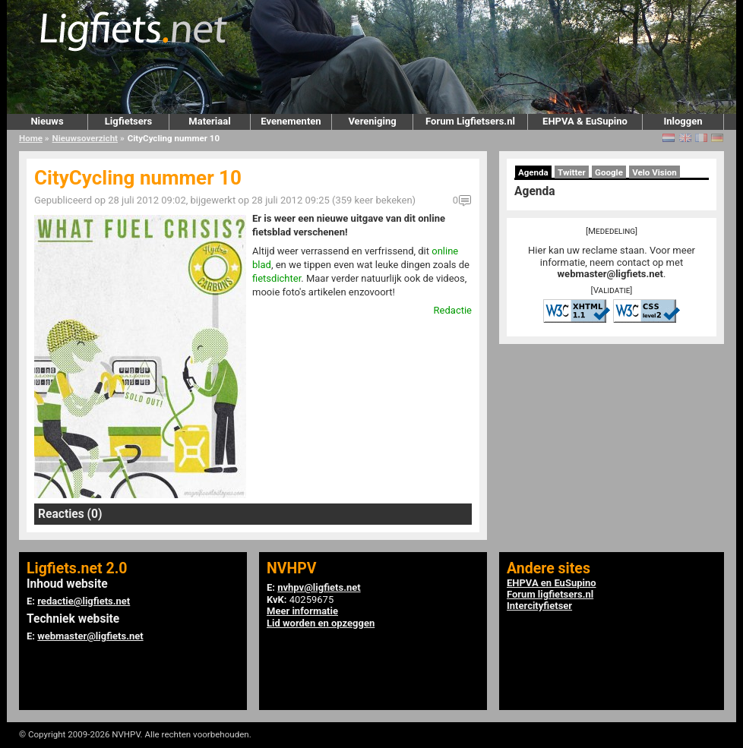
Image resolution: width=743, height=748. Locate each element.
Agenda (533, 172)
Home (31, 138)
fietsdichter (276, 278)
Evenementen (291, 121)
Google (609, 172)
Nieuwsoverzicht (85, 138)
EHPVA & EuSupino (585, 121)
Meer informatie (302, 611)
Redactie (453, 310)
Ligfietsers (128, 121)
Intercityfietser (539, 605)
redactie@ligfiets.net (83, 601)
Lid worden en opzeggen (321, 623)
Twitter (572, 172)
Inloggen (682, 121)
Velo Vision (654, 172)
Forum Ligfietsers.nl (470, 121)
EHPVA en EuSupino (551, 583)
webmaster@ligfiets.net (610, 273)
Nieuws (46, 121)
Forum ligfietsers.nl (550, 594)
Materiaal (209, 121)
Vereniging (372, 121)
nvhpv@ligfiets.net (318, 587)
